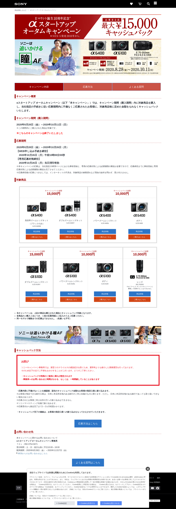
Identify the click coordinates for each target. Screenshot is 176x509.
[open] (148, 4)
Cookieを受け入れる (112, 503)
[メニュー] (157, 4)
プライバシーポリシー (61, 498)
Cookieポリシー (54, 496)
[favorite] (131, 4)
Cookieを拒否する (88, 503)
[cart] (140, 4)
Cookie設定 (62, 503)
